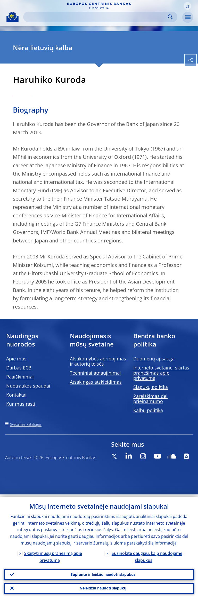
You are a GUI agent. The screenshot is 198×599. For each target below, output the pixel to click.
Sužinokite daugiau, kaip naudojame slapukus (147, 554)
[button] (187, 6)
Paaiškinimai (20, 377)
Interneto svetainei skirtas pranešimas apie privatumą (161, 373)
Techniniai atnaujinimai (95, 373)
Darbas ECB (18, 368)
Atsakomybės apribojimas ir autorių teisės (98, 361)
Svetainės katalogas (26, 424)
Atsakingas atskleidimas (96, 382)
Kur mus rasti (20, 404)
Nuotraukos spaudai (28, 386)
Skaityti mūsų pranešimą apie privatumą (53, 554)
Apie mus (16, 359)
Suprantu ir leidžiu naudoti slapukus (103, 572)
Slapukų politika (150, 387)
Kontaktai (16, 395)
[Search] (96, 16)
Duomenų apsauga (154, 359)
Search (170, 16)
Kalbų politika (148, 410)
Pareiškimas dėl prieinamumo (150, 398)
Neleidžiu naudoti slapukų (103, 587)
